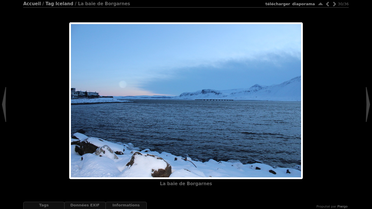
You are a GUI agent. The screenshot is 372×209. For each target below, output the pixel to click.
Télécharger (277, 4)
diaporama (303, 4)
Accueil (32, 3)
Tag (49, 3)
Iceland (64, 3)
